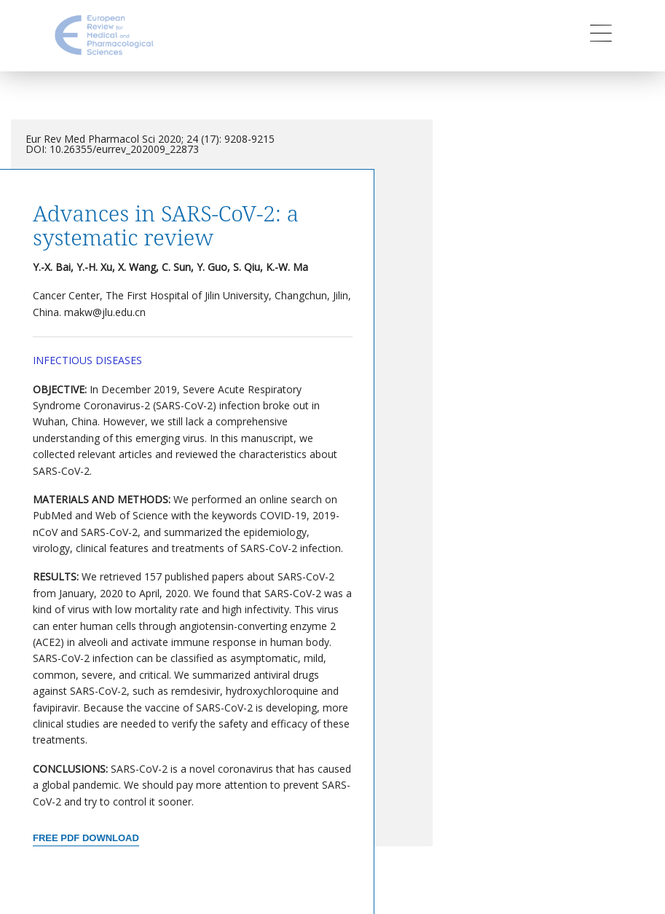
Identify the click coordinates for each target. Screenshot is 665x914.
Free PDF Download (86, 837)
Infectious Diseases (87, 360)
